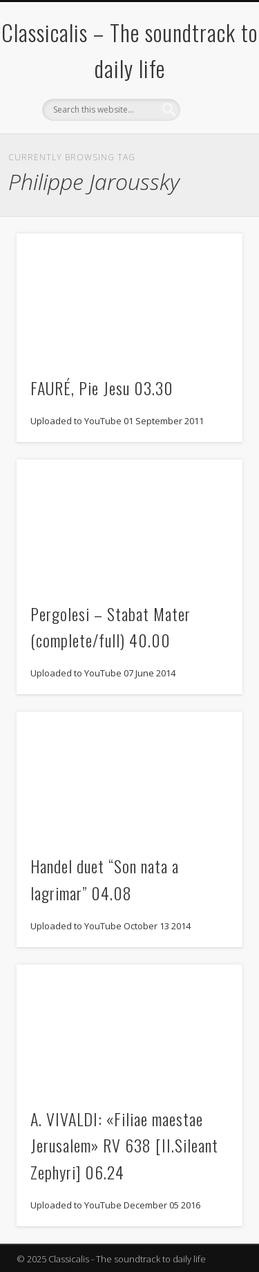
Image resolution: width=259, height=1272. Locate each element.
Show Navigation (209, 124)
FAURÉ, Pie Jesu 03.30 (101, 387)
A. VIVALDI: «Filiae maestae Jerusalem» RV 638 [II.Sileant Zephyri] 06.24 (124, 1145)
